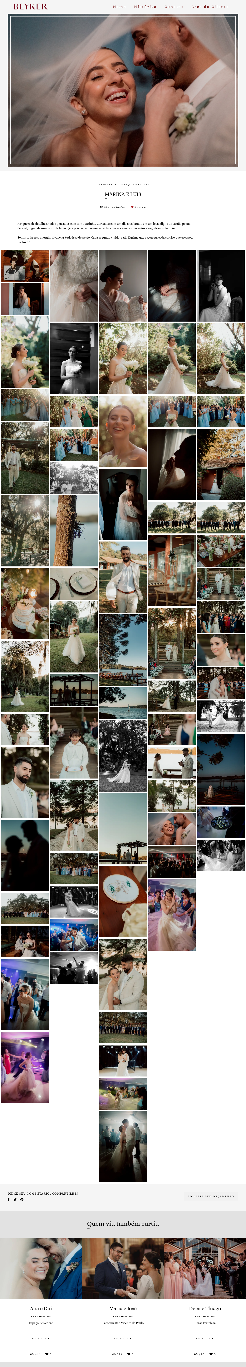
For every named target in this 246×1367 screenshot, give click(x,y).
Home (119, 6)
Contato (174, 6)
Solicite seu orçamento (211, 1196)
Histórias (145, 6)
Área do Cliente (210, 6)
